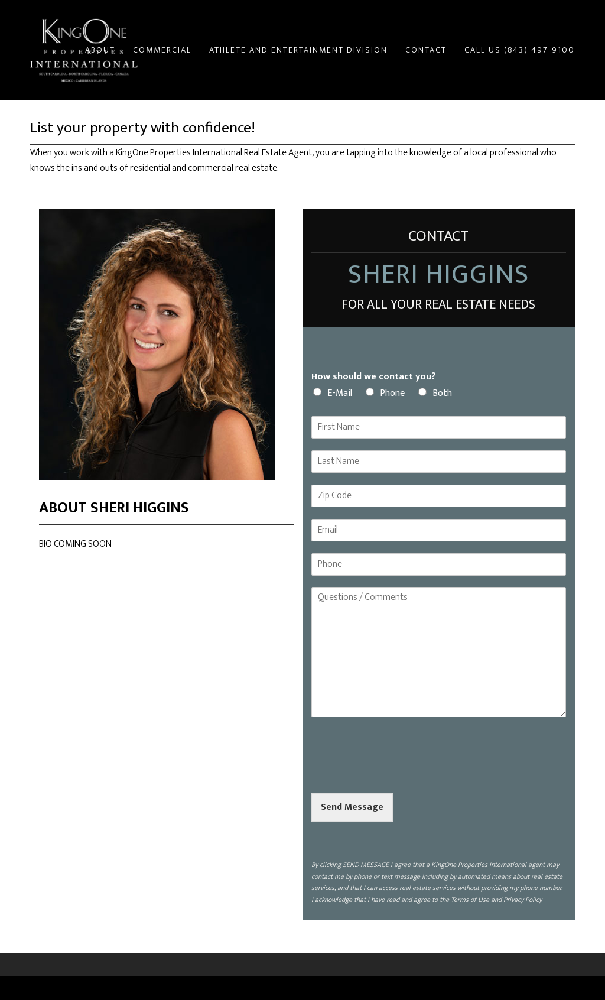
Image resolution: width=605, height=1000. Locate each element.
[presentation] (401, 773)
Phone (392, 393)
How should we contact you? (373, 377)
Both (442, 393)
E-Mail (339, 393)
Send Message (352, 807)
